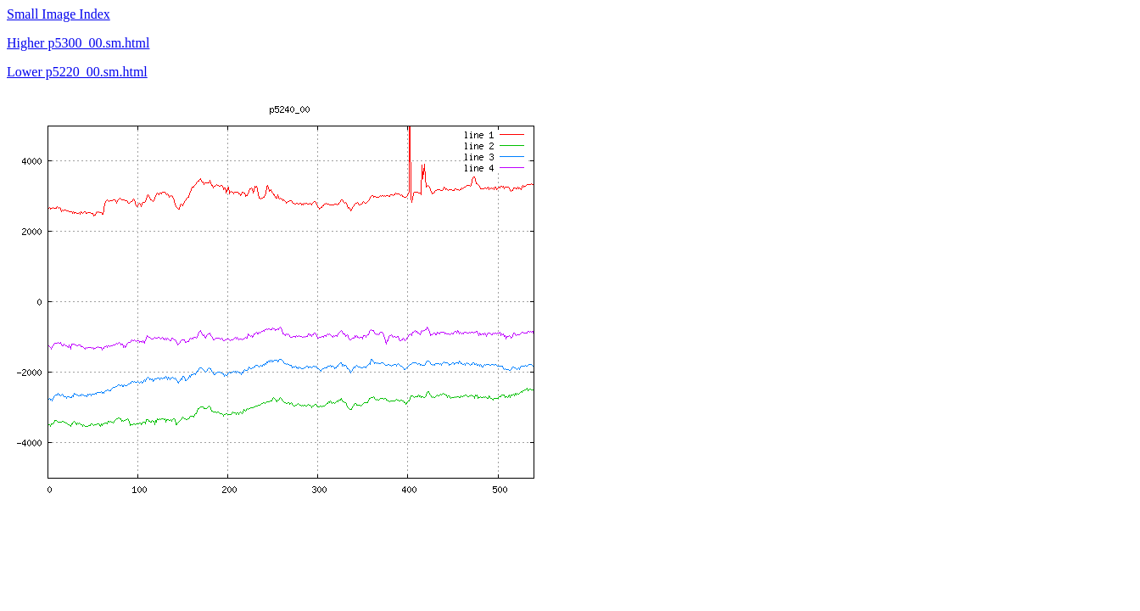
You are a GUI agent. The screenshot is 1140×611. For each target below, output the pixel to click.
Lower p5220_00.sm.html (77, 71)
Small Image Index (58, 14)
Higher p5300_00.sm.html (78, 43)
